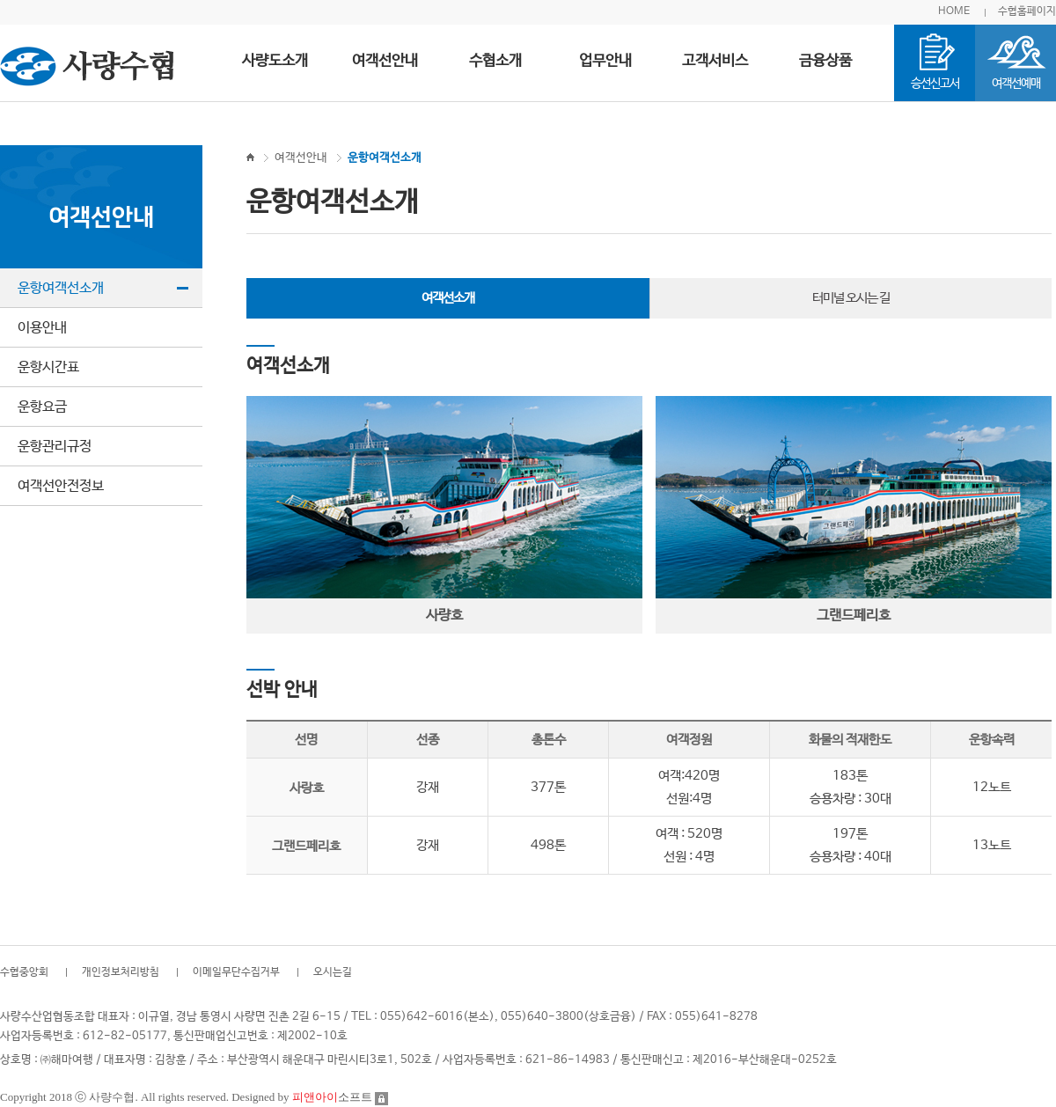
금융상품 (825, 61)
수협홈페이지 (1027, 11)
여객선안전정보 (61, 486)
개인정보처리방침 (120, 972)
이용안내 (42, 327)
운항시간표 (48, 367)
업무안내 (605, 61)
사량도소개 (275, 61)
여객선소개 (448, 297)
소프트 (332, 1096)
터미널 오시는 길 (851, 297)
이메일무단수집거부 (236, 972)
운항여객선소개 (61, 288)
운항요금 (42, 407)
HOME (954, 11)
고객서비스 (715, 61)
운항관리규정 (55, 446)
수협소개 (495, 61)
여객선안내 (385, 61)
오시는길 (332, 972)
